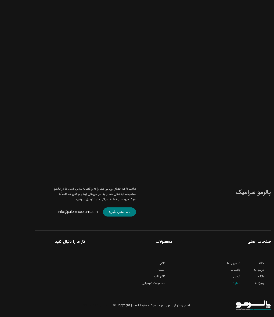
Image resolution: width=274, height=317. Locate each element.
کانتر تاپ (144, 276)
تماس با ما (217, 263)
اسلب (146, 270)
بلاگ (245, 276)
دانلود (220, 283)
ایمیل (221, 276)
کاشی (146, 263)
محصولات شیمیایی (138, 283)
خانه (245, 263)
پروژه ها (243, 283)
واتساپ (219, 270)
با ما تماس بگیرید (104, 212)
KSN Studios (74, 305)
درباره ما (243, 270)
